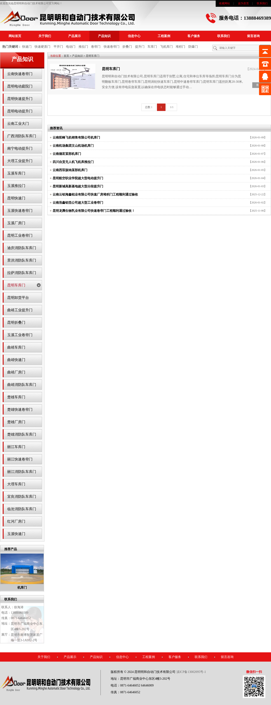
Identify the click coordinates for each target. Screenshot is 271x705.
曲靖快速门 (16, 360)
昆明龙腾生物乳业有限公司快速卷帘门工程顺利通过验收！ (94, 210)
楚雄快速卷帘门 (20, 409)
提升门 (140, 46)
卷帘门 (95, 46)
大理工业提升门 (20, 161)
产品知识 (104, 36)
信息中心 (134, 36)
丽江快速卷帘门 (20, 459)
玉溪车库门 (16, 173)
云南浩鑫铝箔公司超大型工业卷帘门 (78, 202)
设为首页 (243, 3)
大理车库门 (16, 484)
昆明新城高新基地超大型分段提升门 (78, 186)
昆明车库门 (16, 285)
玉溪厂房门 (16, 223)
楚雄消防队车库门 (21, 434)
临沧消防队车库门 (21, 509)
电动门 (70, 46)
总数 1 (148, 107)
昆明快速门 (16, 198)
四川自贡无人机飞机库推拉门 (73, 162)
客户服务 (193, 36)
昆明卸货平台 (18, 297)
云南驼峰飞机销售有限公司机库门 (76, 137)
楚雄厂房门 (16, 422)
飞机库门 (166, 46)
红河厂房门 (16, 521)
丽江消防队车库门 (21, 472)
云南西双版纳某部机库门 (70, 170)
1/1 (171, 107)
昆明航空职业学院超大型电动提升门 (78, 178)
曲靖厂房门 (16, 372)
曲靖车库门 (16, 347)
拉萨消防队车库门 (21, 273)
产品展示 (74, 36)
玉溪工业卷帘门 (20, 335)
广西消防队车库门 (21, 136)
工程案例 (164, 36)
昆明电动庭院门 (20, 86)
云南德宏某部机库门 (67, 154)
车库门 (152, 46)
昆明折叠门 (16, 322)
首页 (66, 55)
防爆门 (193, 46)
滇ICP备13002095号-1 (191, 672)
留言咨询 (253, 36)
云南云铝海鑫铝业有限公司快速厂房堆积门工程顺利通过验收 (95, 194)
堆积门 (180, 46)
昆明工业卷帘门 (20, 235)
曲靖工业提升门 (20, 310)
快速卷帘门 (111, 46)
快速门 (27, 46)
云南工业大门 (18, 123)
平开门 (58, 46)
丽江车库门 (16, 447)
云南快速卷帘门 (20, 74)
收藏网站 (224, 3)
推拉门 (83, 46)
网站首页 (15, 36)
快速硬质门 (42, 46)
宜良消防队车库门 (21, 496)
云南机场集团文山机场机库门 (73, 145)
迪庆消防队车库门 (21, 248)
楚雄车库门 (16, 397)
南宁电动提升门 (20, 148)
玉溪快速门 (16, 534)
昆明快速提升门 (20, 99)
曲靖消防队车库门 (21, 385)
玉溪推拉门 (16, 186)
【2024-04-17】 (256, 69)
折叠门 (127, 46)
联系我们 (262, 3)
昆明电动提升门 (20, 111)
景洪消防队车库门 (21, 260)
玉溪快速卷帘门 (20, 210)
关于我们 (44, 36)
